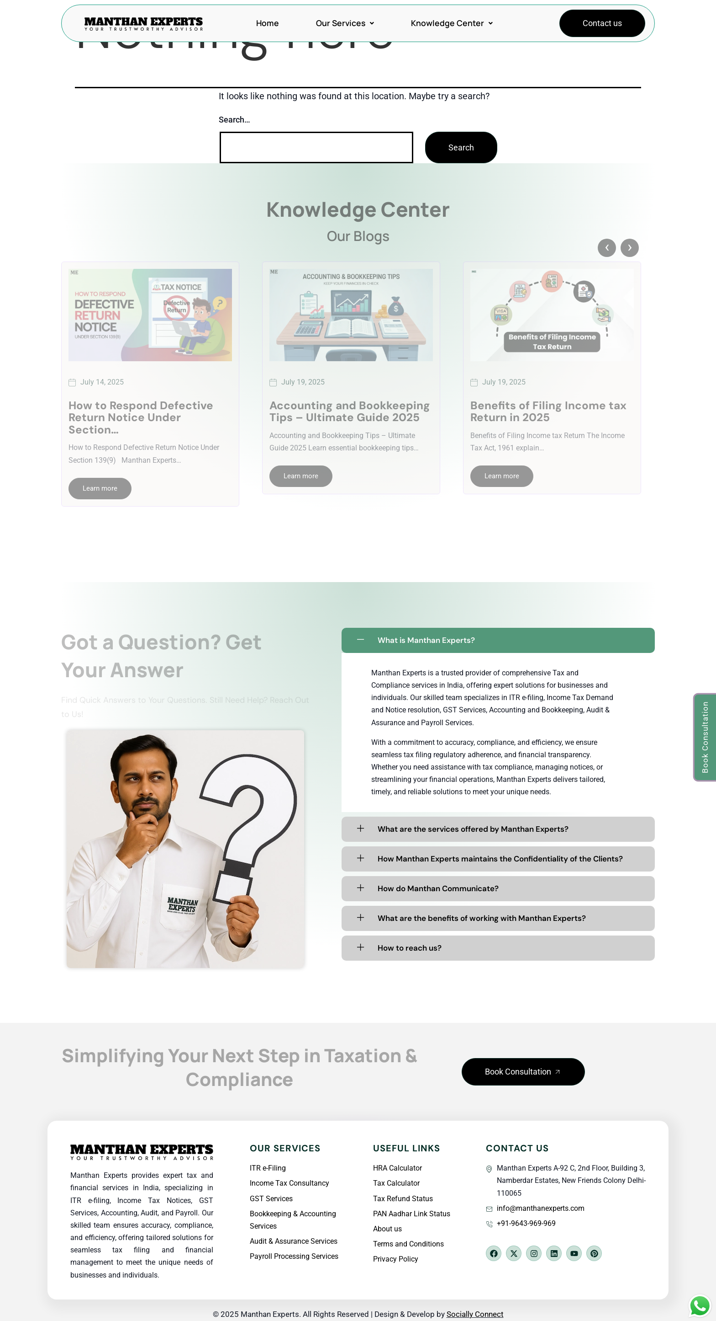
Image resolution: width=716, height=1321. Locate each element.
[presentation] (607, 248)
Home (267, 22)
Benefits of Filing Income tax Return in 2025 (548, 411)
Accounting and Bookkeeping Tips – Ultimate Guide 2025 (349, 411)
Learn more (100, 488)
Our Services (345, 22)
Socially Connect (475, 1314)
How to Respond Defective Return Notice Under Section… (140, 417)
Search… (234, 119)
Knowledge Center (452, 22)
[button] (523, 1072)
